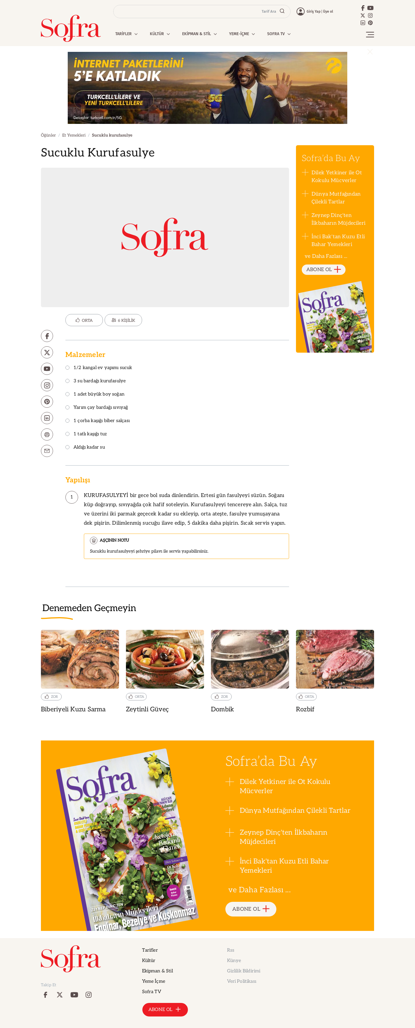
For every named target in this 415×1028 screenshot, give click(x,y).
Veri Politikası (241, 981)
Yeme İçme (153, 981)
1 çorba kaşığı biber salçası (97, 421)
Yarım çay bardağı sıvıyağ (96, 407)
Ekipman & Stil (157, 971)
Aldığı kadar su (85, 447)
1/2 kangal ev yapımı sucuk (98, 368)
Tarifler (150, 950)
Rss (230, 950)
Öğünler (48, 135)
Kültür (149, 960)
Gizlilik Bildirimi (244, 971)
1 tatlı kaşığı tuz (86, 434)
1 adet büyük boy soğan (94, 394)
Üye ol (328, 11)
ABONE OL (323, 270)
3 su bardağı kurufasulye (95, 381)
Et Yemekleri (74, 135)
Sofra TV (151, 992)
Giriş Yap (313, 11)
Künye (234, 960)
